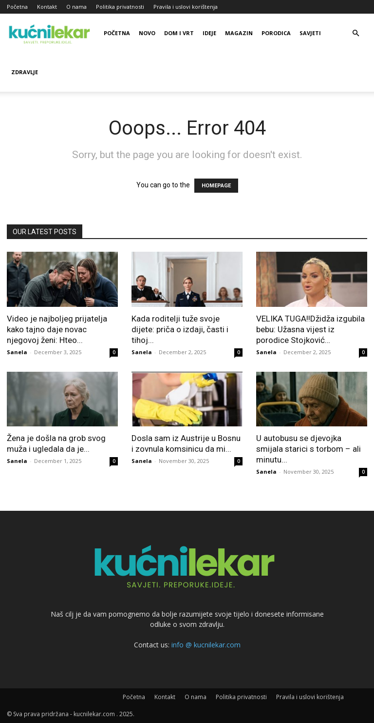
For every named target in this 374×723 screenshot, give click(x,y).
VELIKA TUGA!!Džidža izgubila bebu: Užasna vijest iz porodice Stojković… (310, 329)
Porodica (276, 33)
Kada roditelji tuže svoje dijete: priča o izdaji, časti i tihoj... (179, 329)
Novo (147, 33)
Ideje (209, 33)
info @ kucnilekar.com (206, 644)
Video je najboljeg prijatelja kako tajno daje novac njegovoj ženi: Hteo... (57, 329)
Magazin (239, 33)
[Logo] (50, 33)
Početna (17, 6)
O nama (76, 6)
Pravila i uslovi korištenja (185, 6)
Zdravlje (24, 72)
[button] (355, 33)
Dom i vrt (179, 33)
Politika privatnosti (120, 6)
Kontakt (47, 6)
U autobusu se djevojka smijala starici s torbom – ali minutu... (308, 448)
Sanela (17, 352)
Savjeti (310, 33)
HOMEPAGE (216, 185)
